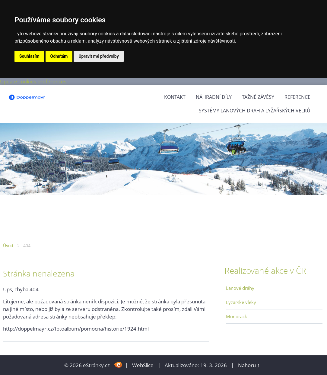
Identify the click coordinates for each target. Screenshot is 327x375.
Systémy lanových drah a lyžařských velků (254, 110)
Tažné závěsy (258, 97)
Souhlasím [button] (29, 56)
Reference (297, 97)
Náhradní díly (214, 97)
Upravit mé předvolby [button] (98, 56)
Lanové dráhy (240, 288)
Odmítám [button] (59, 56)
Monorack (236, 316)
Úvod (8, 245)
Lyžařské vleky (241, 302)
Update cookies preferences (33, 81)
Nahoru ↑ (249, 365)
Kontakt (175, 97)
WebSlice (143, 365)
